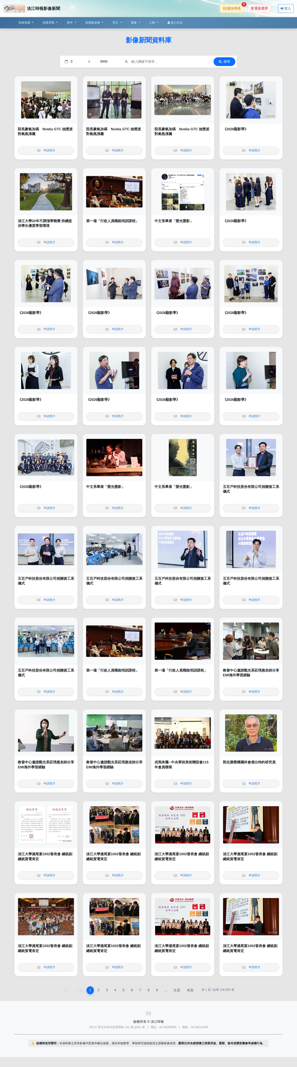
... (165, 990)
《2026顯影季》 (235, 129)
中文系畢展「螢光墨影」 (174, 221)
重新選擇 (259, 8)
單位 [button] (115, 22)
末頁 (190, 990)
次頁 (177, 990)
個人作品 (175, 22)
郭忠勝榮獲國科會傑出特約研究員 (249, 762)
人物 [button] (152, 22)
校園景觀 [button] (49, 22)
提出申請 (233, 7)
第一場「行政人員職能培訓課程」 (112, 221)
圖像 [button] (134, 22)
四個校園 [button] (24, 22)
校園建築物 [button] (93, 22)
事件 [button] (70, 22)
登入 (286, 8)
